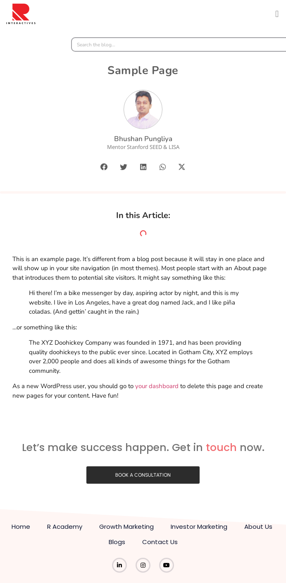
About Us (258, 526)
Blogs (117, 541)
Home (21, 526)
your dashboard (157, 386)
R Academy (64, 526)
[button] (277, 14)
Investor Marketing (199, 526)
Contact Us (160, 541)
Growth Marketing (126, 526)
